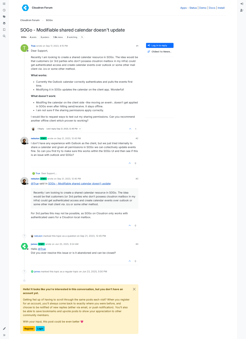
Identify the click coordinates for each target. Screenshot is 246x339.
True (33, 45)
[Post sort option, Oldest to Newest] (160, 51)
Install (221, 7)
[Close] (134, 289)
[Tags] (4, 16)
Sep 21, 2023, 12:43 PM (69, 138)
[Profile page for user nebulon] (24, 140)
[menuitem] (242, 3)
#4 (137, 244)
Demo (203, 7)
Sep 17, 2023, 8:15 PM (57, 45)
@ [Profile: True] (35, 183)
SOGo (23, 37)
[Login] (242, 3)
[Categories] (4, 3)
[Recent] (4, 10)
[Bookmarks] (4, 29)
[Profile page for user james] (24, 246)
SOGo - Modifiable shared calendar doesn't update (79, 183)
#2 (137, 138)
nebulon (35, 138)
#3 (137, 178)
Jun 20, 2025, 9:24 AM (66, 244)
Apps (183, 7)
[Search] (4, 36)
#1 (137, 45)
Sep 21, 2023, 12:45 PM (69, 178)
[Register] (242, 10)
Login (40, 328)
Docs (212, 7)
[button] (4, 328)
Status (193, 7)
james (34, 244)
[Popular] (4, 23)
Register (28, 328)
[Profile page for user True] (24, 48)
